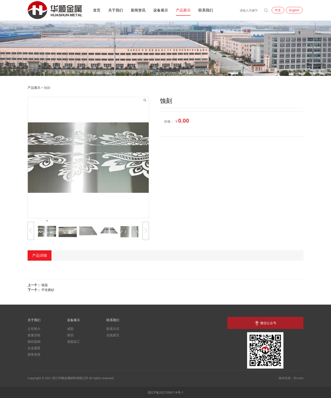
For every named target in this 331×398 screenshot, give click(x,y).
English (294, 10)
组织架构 (34, 341)
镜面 (44, 285)
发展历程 (34, 335)
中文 (278, 10)
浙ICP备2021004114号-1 (166, 392)
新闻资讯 (138, 10)
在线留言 (112, 335)
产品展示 (183, 10)
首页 (96, 10)
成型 (70, 328)
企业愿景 (34, 348)
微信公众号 (265, 323)
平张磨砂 (47, 290)
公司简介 (34, 328)
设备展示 (160, 10)
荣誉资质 (34, 354)
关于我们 (115, 10)
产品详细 (39, 255)
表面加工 (73, 341)
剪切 (70, 335)
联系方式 (112, 328)
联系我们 (205, 10)
